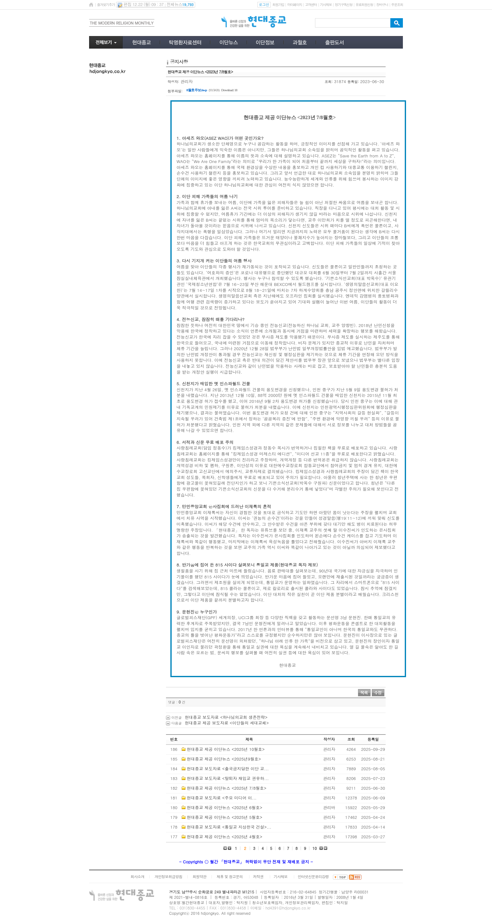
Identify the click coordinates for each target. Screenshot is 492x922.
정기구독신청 (343, 4)
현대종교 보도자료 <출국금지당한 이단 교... (228, 769)
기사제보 (326, 4)
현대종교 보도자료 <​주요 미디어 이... (221, 798)
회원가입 (278, 4)
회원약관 (199, 876)
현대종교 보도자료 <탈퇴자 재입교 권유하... (228, 778)
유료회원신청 (364, 4)
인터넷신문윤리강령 (313, 876)
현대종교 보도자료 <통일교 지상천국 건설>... (229, 827)
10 (315, 848)
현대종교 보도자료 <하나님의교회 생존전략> (226, 717)
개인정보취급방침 (168, 876)
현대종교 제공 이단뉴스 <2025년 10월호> (226, 749)
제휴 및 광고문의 (230, 876)
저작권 (258, 876)
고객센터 (311, 4)
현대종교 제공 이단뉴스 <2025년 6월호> (224, 807)
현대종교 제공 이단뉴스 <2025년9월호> (224, 759)
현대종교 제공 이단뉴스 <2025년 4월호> (224, 837)
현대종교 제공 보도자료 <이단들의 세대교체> (227, 723)
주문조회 (397, 4)
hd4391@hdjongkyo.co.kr (288, 907)
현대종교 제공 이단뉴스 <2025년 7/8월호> (226, 788)
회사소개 (137, 876)
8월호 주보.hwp (196, 90)
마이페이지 (294, 4)
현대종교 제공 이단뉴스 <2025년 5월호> (224, 817)
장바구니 (382, 4)
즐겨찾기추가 (106, 4)
